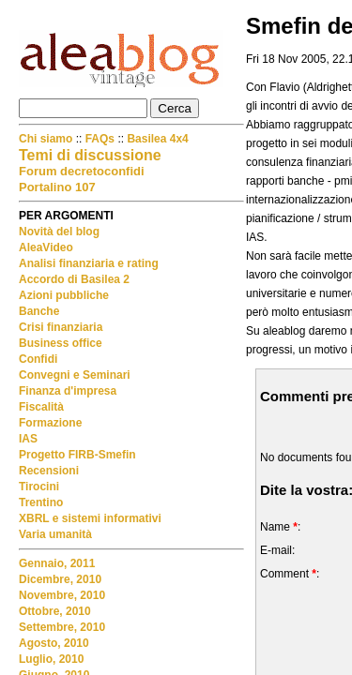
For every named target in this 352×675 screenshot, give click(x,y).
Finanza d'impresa (67, 391)
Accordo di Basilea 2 (74, 279)
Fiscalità (41, 406)
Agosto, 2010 (54, 643)
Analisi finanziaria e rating (89, 263)
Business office (60, 343)
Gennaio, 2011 (57, 563)
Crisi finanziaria (60, 327)
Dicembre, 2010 (60, 579)
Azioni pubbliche (64, 295)
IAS (28, 438)
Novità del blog (59, 231)
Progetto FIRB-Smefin (77, 454)
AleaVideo (46, 247)
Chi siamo (47, 138)
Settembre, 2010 (62, 627)
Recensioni (49, 470)
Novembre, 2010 (62, 595)
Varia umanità (55, 534)
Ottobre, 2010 (55, 611)
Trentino (41, 502)
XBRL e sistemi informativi (90, 518)
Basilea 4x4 (157, 138)
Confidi (38, 359)
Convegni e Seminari (74, 375)
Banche (39, 311)
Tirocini (39, 486)
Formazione (50, 422)
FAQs (100, 138)
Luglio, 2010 (51, 659)
